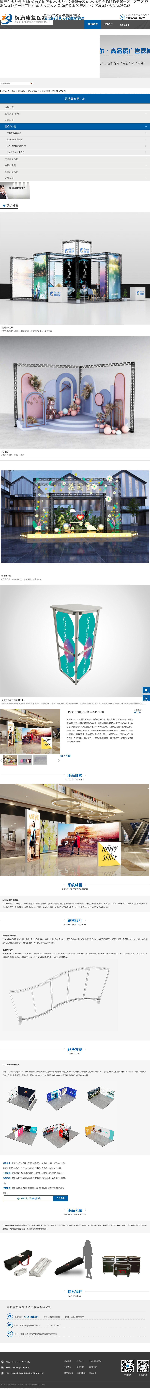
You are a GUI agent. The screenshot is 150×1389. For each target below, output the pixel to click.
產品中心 (43, 34)
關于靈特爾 (75, 34)
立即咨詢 (60, 1198)
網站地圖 (92, 1373)
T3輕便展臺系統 (14, 133)
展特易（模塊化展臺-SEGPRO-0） (53, 91)
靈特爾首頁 (93, 24)
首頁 (13, 91)
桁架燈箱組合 (7, 328)
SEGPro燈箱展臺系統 (16, 146)
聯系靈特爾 (91, 34)
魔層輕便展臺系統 (15, 139)
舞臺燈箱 (9, 120)
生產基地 (67, 1367)
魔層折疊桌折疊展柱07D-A (13, 700)
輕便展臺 (67, 1361)
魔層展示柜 (124, 25)
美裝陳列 (5, 452)
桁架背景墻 (6, 576)
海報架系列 (10, 165)
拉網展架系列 (11, 159)
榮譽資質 (80, 1367)
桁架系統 (109, 24)
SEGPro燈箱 (9, 34)
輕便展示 (9, 178)
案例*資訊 (58, 34)
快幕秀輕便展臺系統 (16, 152)
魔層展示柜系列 (12, 113)
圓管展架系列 (11, 172)
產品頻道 (21, 91)
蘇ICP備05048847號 (32, 1385)
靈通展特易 (27, 34)
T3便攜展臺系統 (95, 1361)
